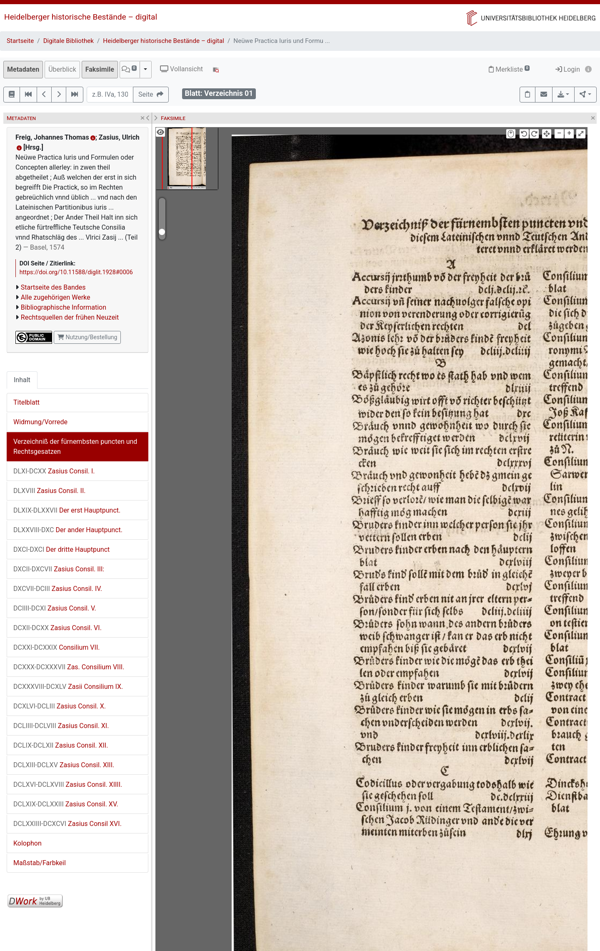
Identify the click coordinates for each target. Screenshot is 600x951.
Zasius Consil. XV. (65, 804)
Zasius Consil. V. (54, 608)
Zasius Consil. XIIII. (67, 784)
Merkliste (509, 69)
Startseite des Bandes (53, 287)
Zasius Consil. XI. (61, 726)
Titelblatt (26, 402)
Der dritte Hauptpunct (61, 549)
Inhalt (22, 380)
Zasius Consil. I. (54, 471)
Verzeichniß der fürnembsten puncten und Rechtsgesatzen (75, 446)
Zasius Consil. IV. (57, 589)
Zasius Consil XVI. (67, 824)
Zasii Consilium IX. (68, 687)
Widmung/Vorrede (40, 422)
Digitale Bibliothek (68, 41)
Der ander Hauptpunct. (67, 530)
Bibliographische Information (63, 307)
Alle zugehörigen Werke (55, 297)
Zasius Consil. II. (49, 491)
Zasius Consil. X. (59, 706)
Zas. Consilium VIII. (68, 667)
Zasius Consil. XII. (60, 745)
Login (567, 69)
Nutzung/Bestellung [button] (87, 337)
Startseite (20, 41)
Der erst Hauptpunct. (66, 510)
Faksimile (99, 69)
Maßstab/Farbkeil (39, 863)
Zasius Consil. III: (58, 569)
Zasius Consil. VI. (57, 628)
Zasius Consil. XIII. (63, 765)
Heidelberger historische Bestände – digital (80, 17)
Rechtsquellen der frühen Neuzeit (70, 317)
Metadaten (23, 69)
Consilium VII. (56, 647)
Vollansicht (181, 69)
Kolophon (27, 843)
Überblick (62, 69)
